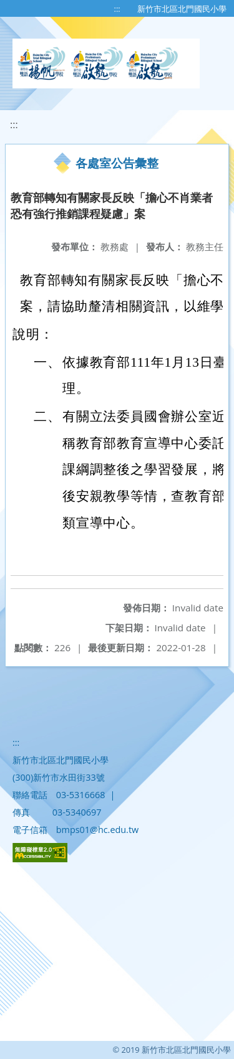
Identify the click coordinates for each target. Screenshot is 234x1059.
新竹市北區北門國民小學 (182, 8)
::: (117, 8)
